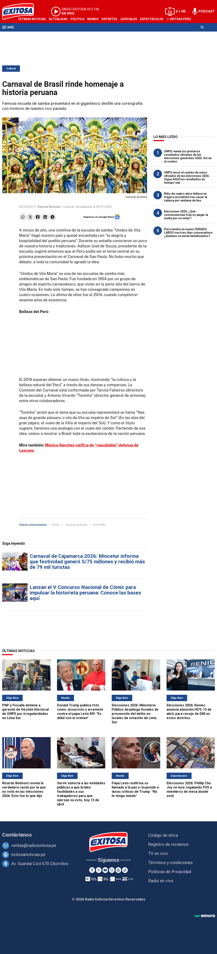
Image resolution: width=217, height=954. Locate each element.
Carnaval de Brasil (76, 524)
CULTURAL (99, 524)
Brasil (56, 524)
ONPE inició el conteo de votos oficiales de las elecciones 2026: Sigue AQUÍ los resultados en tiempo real (187, 177)
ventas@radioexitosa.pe (33, 845)
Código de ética (163, 835)
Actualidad (58, 19)
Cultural (11, 68)
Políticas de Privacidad (169, 871)
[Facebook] (92, 870)
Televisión (26, 35)
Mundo (93, 19)
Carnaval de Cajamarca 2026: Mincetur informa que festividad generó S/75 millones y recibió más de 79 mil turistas (87, 561)
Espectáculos (151, 19)
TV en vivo (158, 853)
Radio (42, 35)
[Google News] (118, 870)
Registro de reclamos (168, 844)
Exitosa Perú (180, 19)
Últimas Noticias (32, 19)
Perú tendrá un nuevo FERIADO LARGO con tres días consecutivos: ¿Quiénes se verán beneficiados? (188, 232)
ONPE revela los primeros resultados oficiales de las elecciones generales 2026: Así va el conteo (187, 156)
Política (77, 19)
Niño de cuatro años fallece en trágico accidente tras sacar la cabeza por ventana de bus (185, 197)
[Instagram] (112, 870)
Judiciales (128, 19)
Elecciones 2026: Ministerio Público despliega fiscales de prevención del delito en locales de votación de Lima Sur (135, 713)
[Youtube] (105, 870)
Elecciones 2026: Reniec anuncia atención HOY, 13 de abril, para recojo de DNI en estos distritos (189, 711)
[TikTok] (125, 870)
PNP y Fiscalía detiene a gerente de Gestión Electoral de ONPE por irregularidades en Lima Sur (25, 711)
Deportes (109, 19)
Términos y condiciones (170, 862)
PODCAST (207, 11)
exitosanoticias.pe (28, 854)
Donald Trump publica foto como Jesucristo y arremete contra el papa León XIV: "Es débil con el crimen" (80, 711)
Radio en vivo (160, 880)
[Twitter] (99, 870)
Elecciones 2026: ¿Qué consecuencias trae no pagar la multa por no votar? (186, 215)
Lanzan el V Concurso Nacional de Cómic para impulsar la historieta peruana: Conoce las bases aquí (85, 592)
